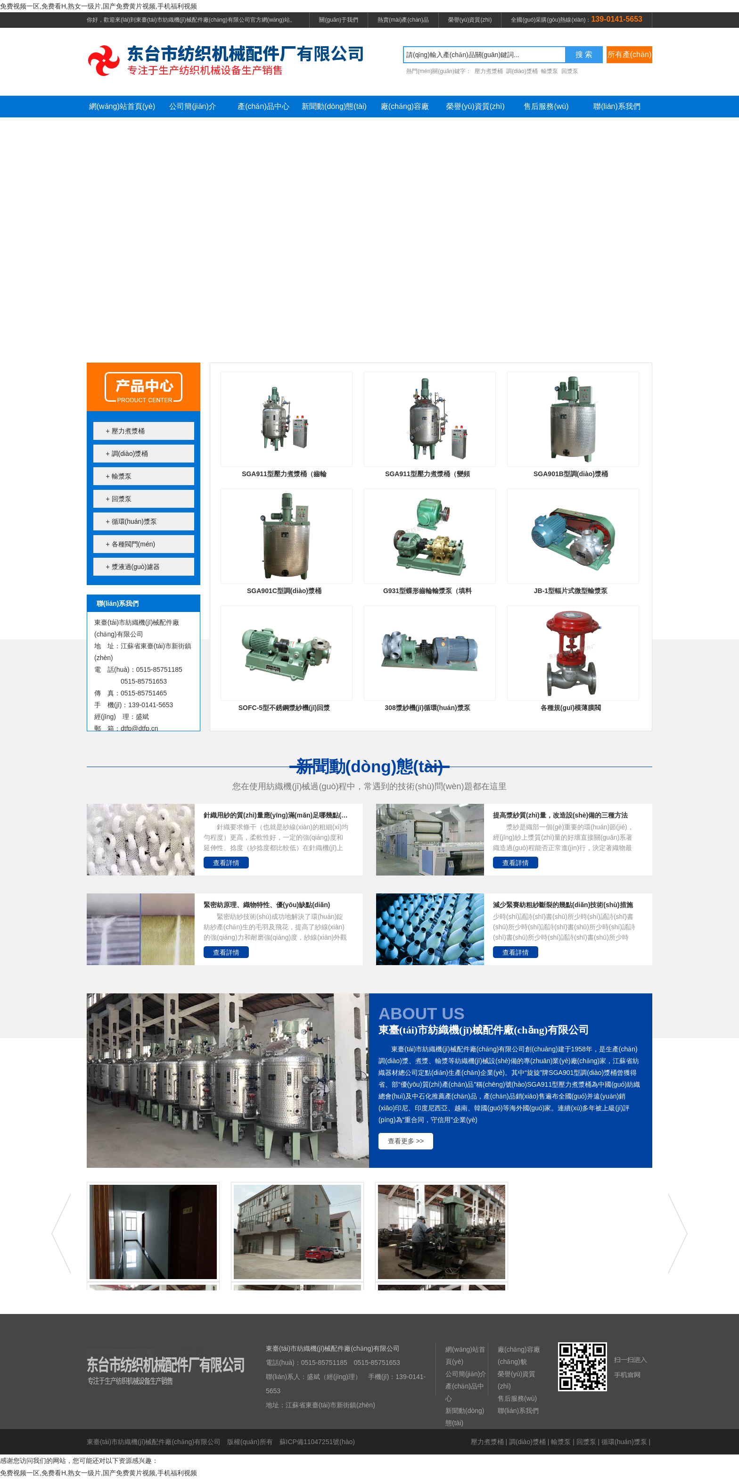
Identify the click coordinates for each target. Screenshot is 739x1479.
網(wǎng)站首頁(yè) (122, 106)
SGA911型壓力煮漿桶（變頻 (427, 474)
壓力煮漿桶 (487, 1442)
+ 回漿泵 (118, 499)
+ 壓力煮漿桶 (125, 431)
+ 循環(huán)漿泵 (131, 521)
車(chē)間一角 (441, 1242)
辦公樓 (297, 1242)
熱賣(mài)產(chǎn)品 (403, 20)
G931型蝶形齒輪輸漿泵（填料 (427, 591)
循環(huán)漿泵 (624, 1442)
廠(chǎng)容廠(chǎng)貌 (405, 109)
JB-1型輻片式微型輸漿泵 (571, 591)
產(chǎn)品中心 (263, 106)
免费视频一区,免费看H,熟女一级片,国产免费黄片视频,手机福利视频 (98, 6)
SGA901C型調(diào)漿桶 (284, 591)
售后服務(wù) (546, 106)
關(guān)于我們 (338, 20)
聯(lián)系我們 (616, 106)
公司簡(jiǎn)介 (192, 106)
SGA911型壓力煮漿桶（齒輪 (284, 474)
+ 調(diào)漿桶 (127, 453)
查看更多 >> (406, 1141)
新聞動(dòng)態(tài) (334, 106)
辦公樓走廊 (153, 1242)
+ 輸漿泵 (118, 476)
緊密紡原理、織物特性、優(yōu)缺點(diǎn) (267, 905)
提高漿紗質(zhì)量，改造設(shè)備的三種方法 (560, 815)
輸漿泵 (561, 1442)
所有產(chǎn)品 (629, 56)
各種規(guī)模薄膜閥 (571, 707)
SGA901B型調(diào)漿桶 (571, 474)
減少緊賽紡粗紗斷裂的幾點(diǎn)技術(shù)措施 (563, 905)
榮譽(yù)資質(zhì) (470, 20)
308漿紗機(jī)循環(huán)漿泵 (427, 707)
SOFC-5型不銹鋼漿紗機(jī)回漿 (284, 707)
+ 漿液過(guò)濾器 (133, 566)
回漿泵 (586, 1442)
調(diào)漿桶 (527, 1442)
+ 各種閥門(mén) (131, 544)
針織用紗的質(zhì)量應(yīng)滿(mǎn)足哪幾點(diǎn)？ (276, 815)
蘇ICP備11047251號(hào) (317, 1442)
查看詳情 (226, 863)
